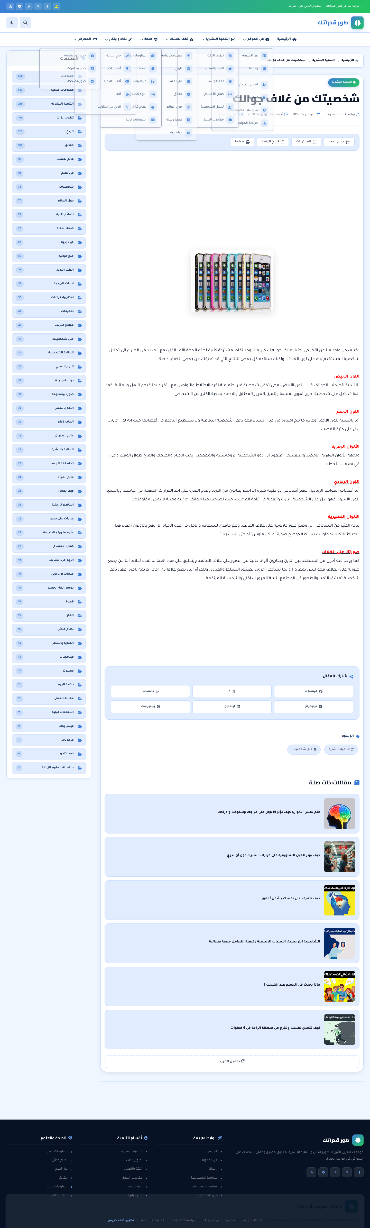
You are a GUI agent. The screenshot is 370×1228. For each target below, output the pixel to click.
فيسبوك (313, 691)
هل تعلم (63, 1169)
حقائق (65, 1178)
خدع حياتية (137, 1195)
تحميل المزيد (232, 1061)
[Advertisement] (232, 192)
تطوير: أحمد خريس (121, 1220)
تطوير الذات (136, 1160)
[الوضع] (12, 22)
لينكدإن (232, 706)
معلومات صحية (58, 1151)
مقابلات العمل (134, 1178)
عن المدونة (212, 1160)
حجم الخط (339, 142)
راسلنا (216, 1169)
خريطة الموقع (210, 1195)
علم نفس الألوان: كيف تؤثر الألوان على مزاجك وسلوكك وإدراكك (269, 812)
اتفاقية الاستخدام (208, 1187)
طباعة (242, 142)
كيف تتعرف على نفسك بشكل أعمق (291, 899)
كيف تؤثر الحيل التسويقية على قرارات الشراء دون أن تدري (273, 855)
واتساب (150, 691)
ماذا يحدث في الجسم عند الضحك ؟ (292, 985)
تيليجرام (313, 706)
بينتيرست (150, 706)
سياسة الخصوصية (206, 1178)
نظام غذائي (62, 1160)
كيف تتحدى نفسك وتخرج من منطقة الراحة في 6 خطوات (275, 1028)
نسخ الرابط (273, 142)
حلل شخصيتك (304, 749)
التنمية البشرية (344, 82)
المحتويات (306, 142)
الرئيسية (214, 1151)
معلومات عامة (59, 1187)
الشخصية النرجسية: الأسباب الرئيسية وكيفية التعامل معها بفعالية (264, 942)
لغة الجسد (137, 1187)
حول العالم (62, 1195)
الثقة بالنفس (135, 1169)
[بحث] (25, 22)
